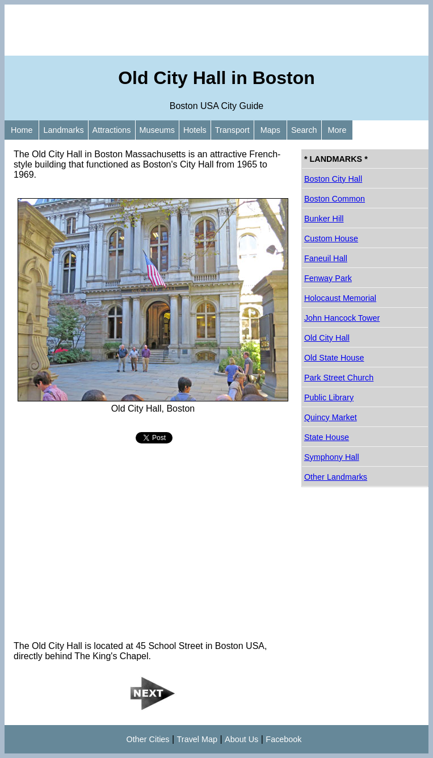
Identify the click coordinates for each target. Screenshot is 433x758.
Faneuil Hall (325, 258)
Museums (157, 130)
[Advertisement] (216, 30)
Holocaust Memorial (340, 298)
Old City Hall (327, 337)
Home (22, 130)
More (337, 130)
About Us (241, 739)
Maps (270, 130)
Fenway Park (328, 278)
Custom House (331, 238)
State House (326, 437)
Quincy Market (330, 417)
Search (304, 130)
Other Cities (148, 739)
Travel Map (197, 739)
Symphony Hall (331, 457)
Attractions (112, 130)
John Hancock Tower (342, 318)
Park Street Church (338, 377)
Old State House (334, 357)
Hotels (195, 130)
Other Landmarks (335, 476)
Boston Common (334, 198)
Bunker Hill (324, 218)
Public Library (329, 397)
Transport (232, 130)
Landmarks (63, 130)
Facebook (283, 739)
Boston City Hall (333, 178)
